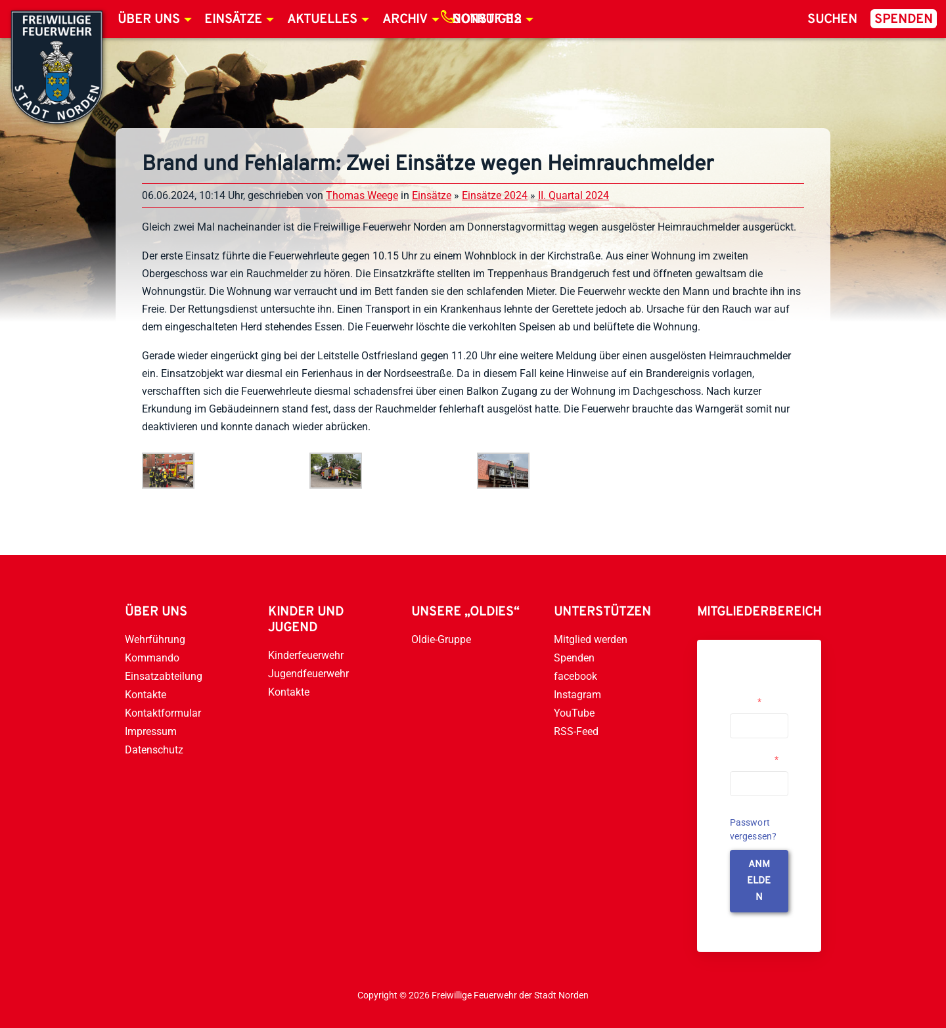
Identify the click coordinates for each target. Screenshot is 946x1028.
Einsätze (233, 20)
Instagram (577, 694)
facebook (575, 676)
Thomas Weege (362, 195)
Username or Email (756, 696)
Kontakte (145, 694)
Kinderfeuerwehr (306, 655)
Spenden (903, 20)
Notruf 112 (487, 20)
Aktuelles (322, 20)
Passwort (754, 759)
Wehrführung (155, 639)
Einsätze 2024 (495, 195)
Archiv (405, 20)
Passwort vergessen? (753, 829)
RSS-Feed (576, 731)
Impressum (151, 731)
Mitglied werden (590, 639)
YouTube (574, 713)
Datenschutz (154, 750)
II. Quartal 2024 (573, 195)
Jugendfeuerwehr (308, 673)
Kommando (152, 658)
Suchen (832, 20)
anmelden (759, 881)
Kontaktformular (163, 713)
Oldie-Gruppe (441, 639)
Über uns (149, 20)
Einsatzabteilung (163, 676)
